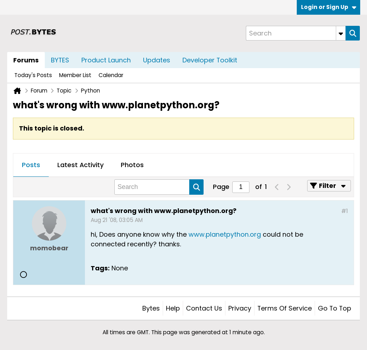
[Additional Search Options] (341, 33)
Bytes (151, 308)
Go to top (334, 308)
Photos (132, 164)
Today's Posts (33, 75)
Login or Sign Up (328, 7)
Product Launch (106, 60)
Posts (31, 164)
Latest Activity (80, 164)
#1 (344, 211)
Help (173, 308)
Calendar (111, 75)
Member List (75, 75)
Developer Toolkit (209, 60)
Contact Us (204, 308)
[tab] (31, 165)
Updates (156, 60)
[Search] (295, 33)
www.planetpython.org (225, 234)
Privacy (239, 308)
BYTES (60, 60)
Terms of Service (284, 308)
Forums (26, 60)
